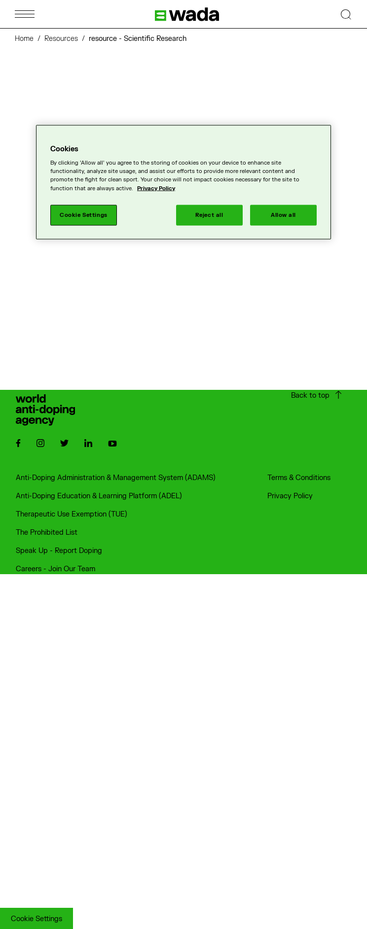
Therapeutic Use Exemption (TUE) (71, 514)
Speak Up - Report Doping (59, 551)
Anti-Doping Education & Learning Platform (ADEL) (99, 496)
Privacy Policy (290, 496)
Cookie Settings (36, 919)
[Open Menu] (24, 14)
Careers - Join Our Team (55, 569)
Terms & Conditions (298, 478)
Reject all (209, 214)
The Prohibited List (46, 532)
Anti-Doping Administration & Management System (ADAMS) (116, 478)
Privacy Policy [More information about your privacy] (156, 188)
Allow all (283, 214)
